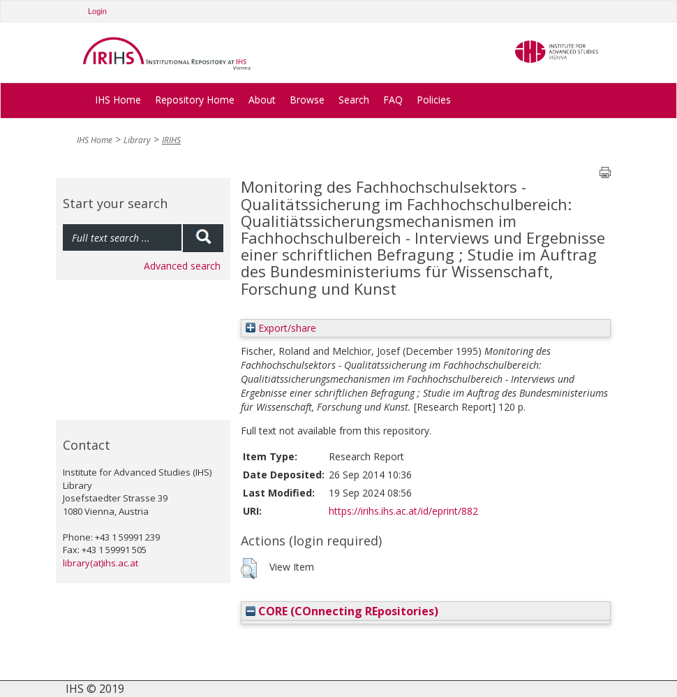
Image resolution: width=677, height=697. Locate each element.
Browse (307, 99)
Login (97, 11)
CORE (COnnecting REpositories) (342, 611)
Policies (434, 99)
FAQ (393, 99)
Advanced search (182, 265)
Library (137, 140)
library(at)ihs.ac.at (100, 563)
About (262, 99)
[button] (249, 568)
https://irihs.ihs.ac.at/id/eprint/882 (403, 511)
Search (353, 99)
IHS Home (118, 99)
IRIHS (171, 140)
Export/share (281, 328)
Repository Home (195, 99)
